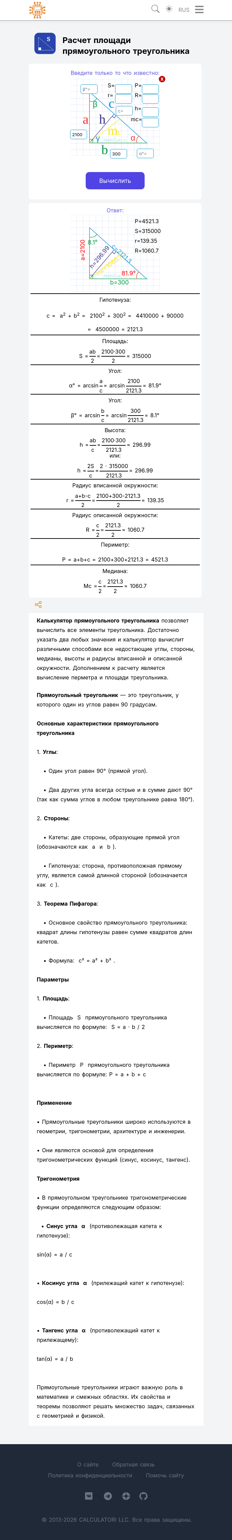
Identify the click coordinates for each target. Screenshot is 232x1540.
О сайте (88, 1464)
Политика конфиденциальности (90, 1475)
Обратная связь (133, 1464)
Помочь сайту (165, 1475)
